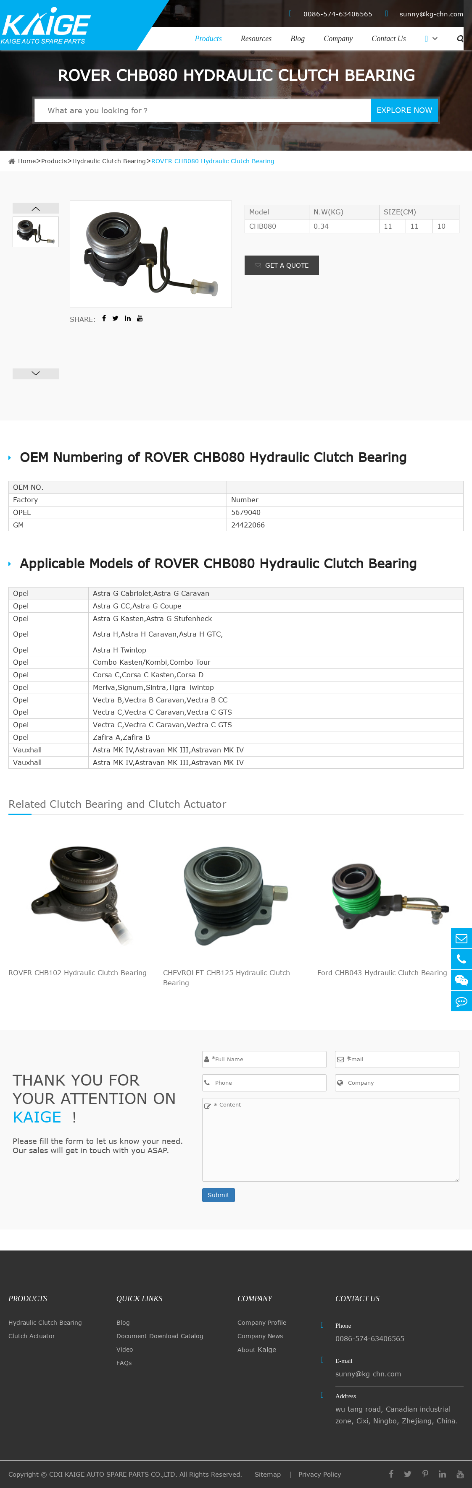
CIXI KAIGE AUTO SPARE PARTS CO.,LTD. (113, 1474)
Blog (297, 38)
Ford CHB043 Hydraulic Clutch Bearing (382, 972)
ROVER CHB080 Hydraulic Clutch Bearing (212, 160)
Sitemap (269, 1474)
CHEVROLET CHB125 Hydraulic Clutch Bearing (226, 978)
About (257, 1349)
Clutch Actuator (31, 1335)
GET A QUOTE (282, 265)
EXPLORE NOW (404, 110)
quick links (139, 1299)
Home (27, 160)
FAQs (124, 1362)
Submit (218, 1194)
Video (124, 1349)
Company (338, 38)
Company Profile (261, 1322)
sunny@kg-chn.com (424, 13)
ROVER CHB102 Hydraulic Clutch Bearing (77, 972)
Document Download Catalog (159, 1335)
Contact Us (389, 38)
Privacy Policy (319, 1474)
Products (208, 38)
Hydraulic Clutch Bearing (109, 160)
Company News (260, 1335)
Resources (256, 38)
